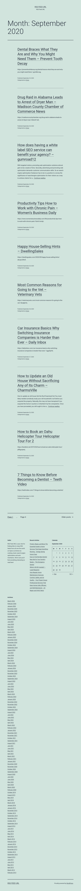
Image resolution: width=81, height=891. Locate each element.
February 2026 (12, 603)
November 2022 (12, 704)
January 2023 (12, 699)
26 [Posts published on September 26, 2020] (69, 565)
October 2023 (12, 676)
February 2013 (12, 872)
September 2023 (12, 678)
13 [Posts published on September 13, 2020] (72, 557)
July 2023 (10, 684)
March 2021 (11, 756)
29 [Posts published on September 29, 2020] (56, 570)
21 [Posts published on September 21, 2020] (53, 565)
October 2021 (12, 738)
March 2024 (11, 663)
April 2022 (11, 722)
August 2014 (11, 826)
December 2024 (12, 640)
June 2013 (11, 862)
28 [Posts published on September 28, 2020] (53, 570)
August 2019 (11, 795)
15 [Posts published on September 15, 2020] (56, 561)
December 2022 (12, 702)
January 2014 (12, 844)
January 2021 (12, 761)
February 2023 (12, 697)
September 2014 (12, 823)
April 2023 (11, 691)
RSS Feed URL (40, 7)
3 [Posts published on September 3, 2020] (62, 553)
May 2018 (11, 797)
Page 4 (23, 517)
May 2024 (11, 658)
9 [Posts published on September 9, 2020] (59, 557)
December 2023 (12, 671)
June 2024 (11, 655)
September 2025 (12, 616)
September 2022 (12, 709)
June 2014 (11, 831)
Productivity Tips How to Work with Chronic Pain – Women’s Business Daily (37, 208)
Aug (54, 574)
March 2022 (11, 725)
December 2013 (12, 847)
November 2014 (12, 818)
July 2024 (10, 653)
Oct (71, 574)
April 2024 (11, 660)
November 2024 (12, 642)
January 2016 (12, 808)
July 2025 (10, 622)
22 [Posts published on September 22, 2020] (56, 565)
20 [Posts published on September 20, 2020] (72, 561)
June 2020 (11, 779)
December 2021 (12, 733)
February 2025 (12, 634)
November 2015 (12, 810)
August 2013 (11, 857)
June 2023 (11, 686)
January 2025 (12, 637)
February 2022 (12, 728)
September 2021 (12, 741)
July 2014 (10, 828)
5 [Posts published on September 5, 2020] (68, 553)
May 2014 (11, 834)
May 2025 (11, 627)
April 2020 (11, 785)
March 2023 (11, 694)
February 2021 (12, 759)
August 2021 (11, 743)
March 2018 (11, 803)
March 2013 (11, 870)
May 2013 (11, 865)
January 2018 (12, 805)
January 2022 (12, 730)
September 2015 (12, 816)
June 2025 (11, 624)
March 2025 (11, 632)
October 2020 (12, 769)
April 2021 (11, 754)
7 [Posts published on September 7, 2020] (53, 557)
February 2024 (12, 666)
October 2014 (12, 821)
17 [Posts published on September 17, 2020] (63, 561)
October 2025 (12, 614)
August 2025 (11, 619)
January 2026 (12, 606)
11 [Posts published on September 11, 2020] (66, 557)
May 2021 (11, 751)
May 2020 (11, 782)
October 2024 (12, 645)
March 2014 (11, 839)
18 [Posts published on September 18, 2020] (66, 561)
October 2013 (12, 852)
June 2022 (11, 717)
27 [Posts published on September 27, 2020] (72, 565)
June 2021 (11, 748)
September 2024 (12, 647)
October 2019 (12, 792)
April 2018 (11, 800)
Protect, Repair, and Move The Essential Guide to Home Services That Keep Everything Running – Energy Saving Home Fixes (39, 549)
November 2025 (12, 611)
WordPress (70, 883)
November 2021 (12, 735)
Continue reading (39, 178)
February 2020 (12, 790)
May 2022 (11, 720)
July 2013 (10, 860)
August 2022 (11, 712)
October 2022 (12, 707)
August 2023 (11, 681)
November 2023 (12, 673)
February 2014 (12, 841)
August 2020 (11, 774)
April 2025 (11, 629)
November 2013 (12, 849)
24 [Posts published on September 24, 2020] (63, 565)
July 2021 (10, 746)
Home (27, 80)
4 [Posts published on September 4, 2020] (65, 553)
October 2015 (12, 813)
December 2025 (12, 609)
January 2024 (12, 668)
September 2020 (12, 772)
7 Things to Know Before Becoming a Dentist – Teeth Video (39, 479)
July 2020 (10, 777)
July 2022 (10, 715)
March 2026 (11, 601)
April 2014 (11, 836)
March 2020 (11, 787)
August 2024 (11, 650)
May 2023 (11, 689)
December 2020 (12, 764)
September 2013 (12, 854)
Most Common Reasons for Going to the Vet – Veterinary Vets (39, 290)
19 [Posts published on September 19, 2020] (69, 561)
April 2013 (11, 867)
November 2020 (12, 766)
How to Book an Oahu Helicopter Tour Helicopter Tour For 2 (38, 436)
